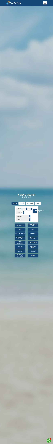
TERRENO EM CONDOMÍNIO (20, 255)
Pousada (19, 247)
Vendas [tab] (15, 203)
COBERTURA (33, 234)
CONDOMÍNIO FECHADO (20, 238)
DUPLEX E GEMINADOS (33, 238)
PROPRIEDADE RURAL (33, 247)
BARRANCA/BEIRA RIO (33, 225)
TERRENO (33, 251)
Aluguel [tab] (22, 203)
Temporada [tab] (30, 203)
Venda (33, 255)
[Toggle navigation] (45, 2)
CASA (33, 229)
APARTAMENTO (20, 225)
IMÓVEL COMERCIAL (20, 242)
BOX (20, 229)
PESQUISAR (36, 211)
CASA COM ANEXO (20, 234)
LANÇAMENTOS (33, 242)
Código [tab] (38, 203)
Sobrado (19, 251)
